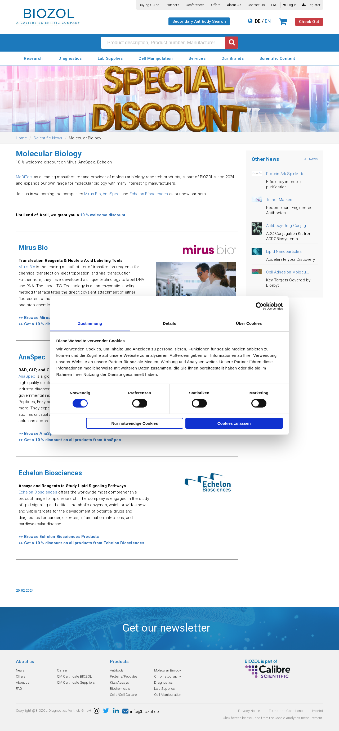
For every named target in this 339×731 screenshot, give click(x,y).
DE (258, 21)
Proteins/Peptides (123, 676)
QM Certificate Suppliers (76, 682)
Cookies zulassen (234, 423)
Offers (216, 5)
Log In (290, 5)
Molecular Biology (167, 670)
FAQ (274, 5)
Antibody (117, 670)
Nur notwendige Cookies (134, 423)
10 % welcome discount (102, 215)
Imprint (317, 711)
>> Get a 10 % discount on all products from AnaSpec (70, 439)
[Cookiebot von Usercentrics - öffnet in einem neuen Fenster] (260, 306)
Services (197, 58)
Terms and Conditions (286, 711)
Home (21, 138)
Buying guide (149, 5)
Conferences (195, 5)
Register (311, 5)
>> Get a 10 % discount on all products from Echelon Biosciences (81, 543)
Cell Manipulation (156, 58)
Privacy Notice (249, 711)
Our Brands (232, 58)
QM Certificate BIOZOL (74, 676)
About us (234, 5)
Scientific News (47, 138)
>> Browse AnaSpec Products (47, 433)
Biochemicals (120, 689)
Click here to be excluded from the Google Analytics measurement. (273, 718)
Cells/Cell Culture (123, 695)
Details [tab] (169, 323)
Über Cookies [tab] (249, 323)
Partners (173, 5)
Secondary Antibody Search (199, 21)
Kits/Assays (119, 682)
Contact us (256, 5)
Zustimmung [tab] (90, 323)
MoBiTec (24, 177)
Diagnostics (70, 58)
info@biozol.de (140, 711)
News (20, 670)
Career (62, 670)
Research (33, 58)
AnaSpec (111, 193)
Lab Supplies (110, 58)
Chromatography (167, 676)
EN (268, 21)
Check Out (309, 21)
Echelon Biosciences (149, 193)
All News (311, 159)
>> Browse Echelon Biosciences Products (59, 536)
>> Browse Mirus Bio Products (48, 317)
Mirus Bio (92, 193)
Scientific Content (277, 58)
